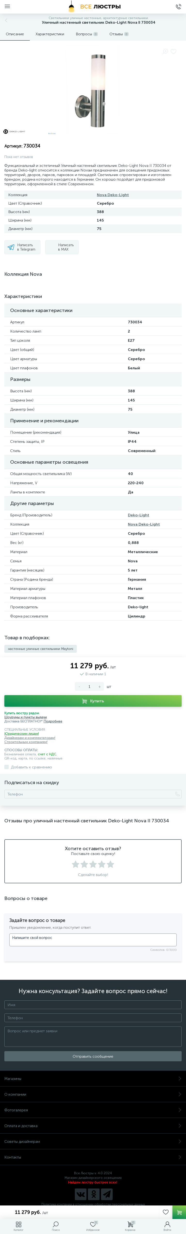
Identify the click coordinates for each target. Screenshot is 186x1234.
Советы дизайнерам (93, 1141)
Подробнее (53, 721)
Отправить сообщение (93, 1056)
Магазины (93, 1078)
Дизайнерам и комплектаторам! (29, 738)
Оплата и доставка (93, 1125)
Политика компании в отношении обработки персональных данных (93, 1204)
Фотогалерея (93, 1110)
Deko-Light (138, 515)
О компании (93, 1094)
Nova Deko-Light (113, 195)
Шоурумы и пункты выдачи (25, 717)
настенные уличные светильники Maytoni (40, 649)
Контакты (93, 1157)
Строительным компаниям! (25, 742)
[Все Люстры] (93, 7)
